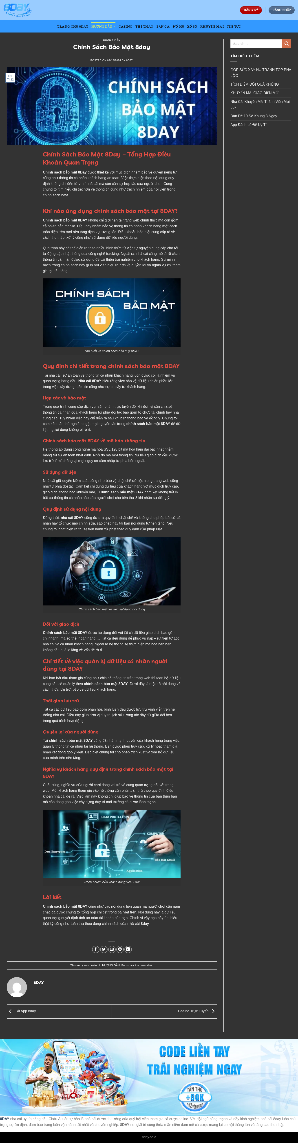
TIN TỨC (234, 26)
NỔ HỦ (178, 26)
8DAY (4, 1119)
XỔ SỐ (192, 26)
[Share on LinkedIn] (128, 949)
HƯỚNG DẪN (103, 26)
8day (129, 60)
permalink (146, 965)
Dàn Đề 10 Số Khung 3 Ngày (253, 116)
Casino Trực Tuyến (197, 1011)
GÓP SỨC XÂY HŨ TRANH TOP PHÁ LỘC (260, 73)
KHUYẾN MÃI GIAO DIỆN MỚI (255, 93)
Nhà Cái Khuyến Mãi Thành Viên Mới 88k (260, 104)
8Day (82, 172)
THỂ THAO (144, 26)
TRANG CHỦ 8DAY (72, 26)
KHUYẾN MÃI (212, 26)
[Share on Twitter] (104, 949)
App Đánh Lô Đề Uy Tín (249, 125)
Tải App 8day (21, 1011)
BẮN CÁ (163, 26)
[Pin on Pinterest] (120, 949)
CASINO (125, 26)
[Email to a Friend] (112, 949)
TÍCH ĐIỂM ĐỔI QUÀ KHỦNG (254, 84)
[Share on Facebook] (95, 949)
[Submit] (286, 43)
